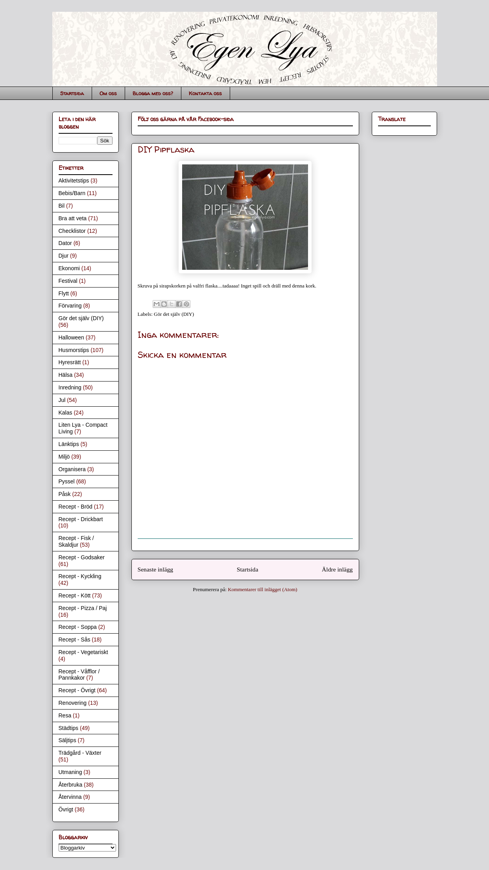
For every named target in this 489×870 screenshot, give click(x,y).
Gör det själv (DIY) (174, 314)
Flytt (64, 293)
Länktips (69, 444)
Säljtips (67, 740)
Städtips (69, 728)
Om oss (108, 93)
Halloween (71, 337)
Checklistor (72, 231)
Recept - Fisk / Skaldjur (76, 541)
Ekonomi (69, 268)
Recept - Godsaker (82, 557)
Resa (65, 715)
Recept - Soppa (78, 627)
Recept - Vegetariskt (83, 652)
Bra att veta (73, 218)
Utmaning (70, 772)
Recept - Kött (75, 595)
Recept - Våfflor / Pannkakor (79, 674)
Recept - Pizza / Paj (83, 608)
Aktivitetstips (74, 180)
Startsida (72, 93)
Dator (65, 243)
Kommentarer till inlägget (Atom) (262, 589)
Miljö (64, 456)
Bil (62, 206)
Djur (64, 256)
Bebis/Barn (72, 193)
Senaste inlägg (155, 569)
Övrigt (66, 809)
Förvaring (70, 305)
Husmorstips (74, 350)
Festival (68, 281)
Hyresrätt (70, 362)
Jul (62, 400)
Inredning (70, 387)
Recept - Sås (74, 639)
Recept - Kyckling (80, 576)
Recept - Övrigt (77, 690)
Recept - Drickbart (81, 519)
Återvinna (70, 797)
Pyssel (67, 481)
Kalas (65, 412)
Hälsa (66, 375)
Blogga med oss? (153, 93)
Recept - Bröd (75, 506)
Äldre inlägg (337, 569)
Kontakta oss (205, 93)
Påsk (65, 494)
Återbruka (71, 785)
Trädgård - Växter (80, 753)
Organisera (72, 469)
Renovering (73, 703)
